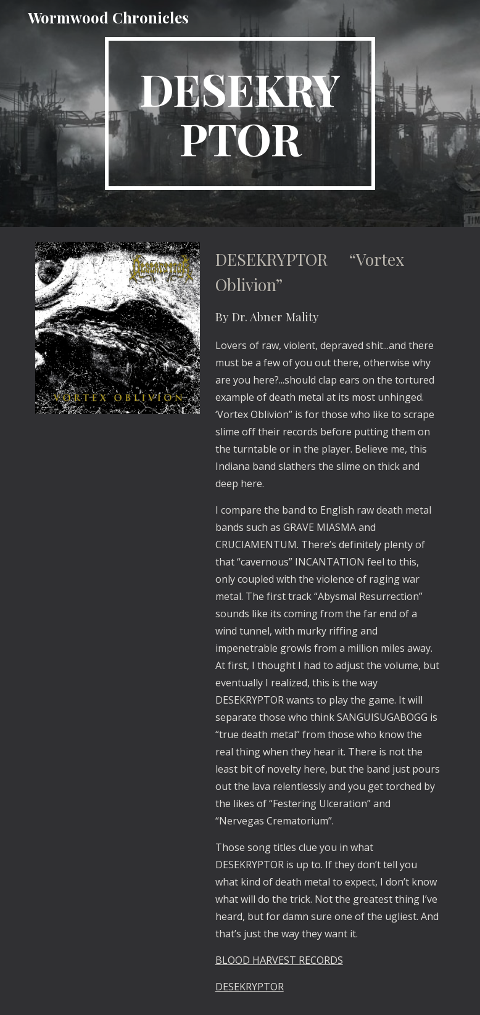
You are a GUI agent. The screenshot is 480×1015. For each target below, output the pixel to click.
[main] (240, 113)
